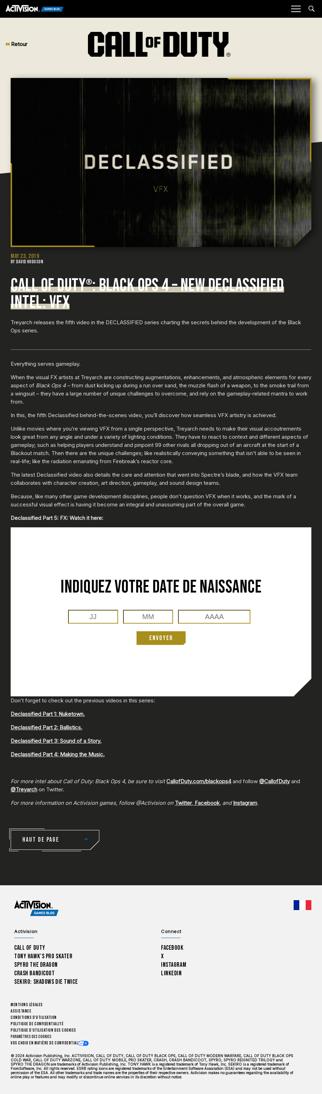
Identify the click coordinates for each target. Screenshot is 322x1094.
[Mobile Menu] (296, 8)
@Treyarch (24, 789)
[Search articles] (311, 8)
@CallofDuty (274, 781)
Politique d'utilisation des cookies (43, 1030)
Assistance (21, 1011)
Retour (16, 44)
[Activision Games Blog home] (36, 908)
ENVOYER (161, 638)
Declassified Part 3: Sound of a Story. (56, 740)
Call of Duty (29, 948)
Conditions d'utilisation (34, 1017)
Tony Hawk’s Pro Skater (43, 956)
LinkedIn (171, 973)
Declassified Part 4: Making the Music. (58, 754)
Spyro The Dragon (36, 965)
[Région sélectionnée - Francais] (302, 905)
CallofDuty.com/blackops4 (198, 781)
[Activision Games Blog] (34, 9)
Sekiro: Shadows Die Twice (46, 982)
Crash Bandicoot (34, 973)
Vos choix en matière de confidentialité (47, 1043)
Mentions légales (27, 1005)
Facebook (206, 803)
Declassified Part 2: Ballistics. (46, 727)
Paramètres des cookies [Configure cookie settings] (31, 1036)
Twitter (183, 803)
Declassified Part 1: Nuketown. (48, 714)
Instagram (245, 803)
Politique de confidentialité (37, 1024)
